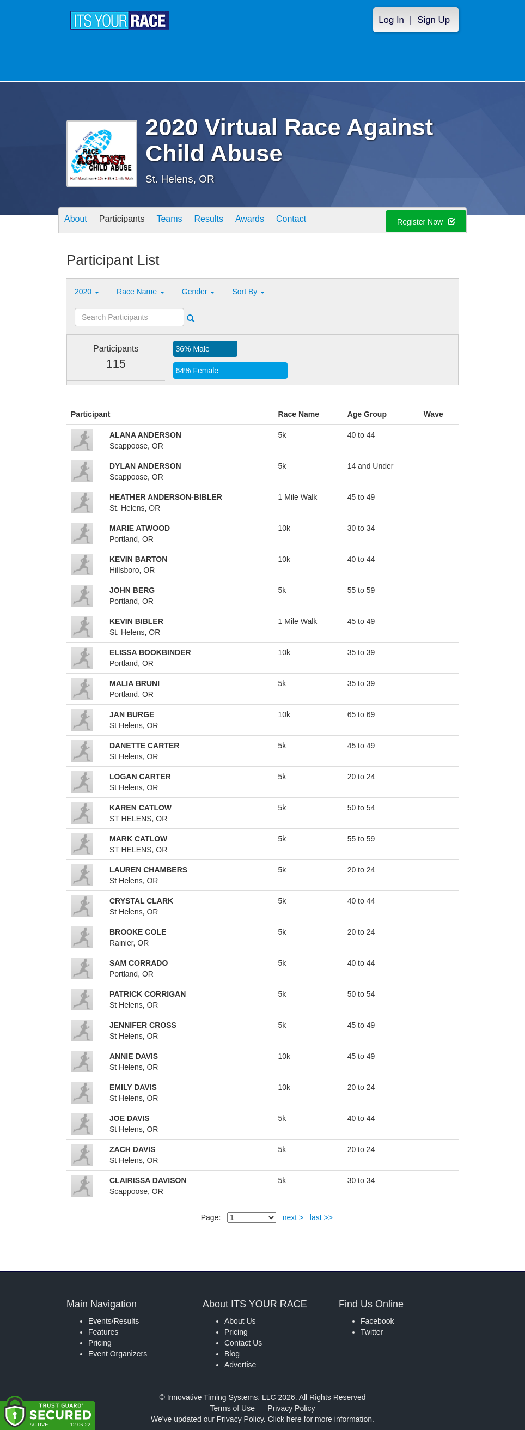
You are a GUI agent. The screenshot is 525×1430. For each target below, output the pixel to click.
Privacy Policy (291, 1408)
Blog (232, 1353)
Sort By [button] (248, 291)
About (75, 221)
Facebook (377, 1321)
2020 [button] (87, 291)
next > (293, 1217)
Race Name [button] (140, 291)
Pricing (100, 1342)
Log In (391, 20)
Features (103, 1332)
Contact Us (243, 1342)
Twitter (372, 1332)
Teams (169, 221)
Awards (249, 221)
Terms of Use (232, 1408)
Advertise (240, 1364)
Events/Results (113, 1321)
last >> (321, 1217)
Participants (122, 221)
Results (208, 221)
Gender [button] (198, 291)
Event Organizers (117, 1353)
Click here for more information (320, 1419)
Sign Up (433, 20)
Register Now (426, 221)
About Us (240, 1321)
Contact (291, 221)
